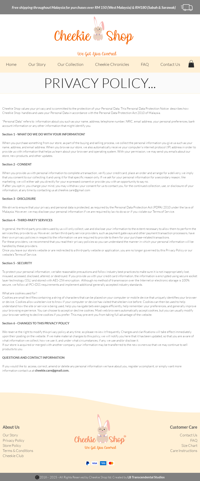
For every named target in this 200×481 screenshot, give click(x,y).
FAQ (193, 440)
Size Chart (189, 445)
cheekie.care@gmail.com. (52, 370)
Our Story (10, 435)
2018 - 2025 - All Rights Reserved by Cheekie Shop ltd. (76, 477)
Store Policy (12, 445)
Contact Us (188, 435)
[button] (70, 64)
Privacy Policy (13, 440)
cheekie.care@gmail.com (74, 190)
